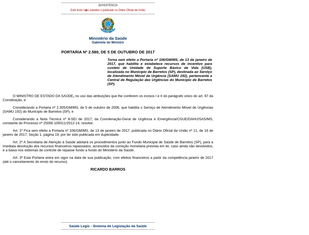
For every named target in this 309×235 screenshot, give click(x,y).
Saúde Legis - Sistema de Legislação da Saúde (108, 226)
